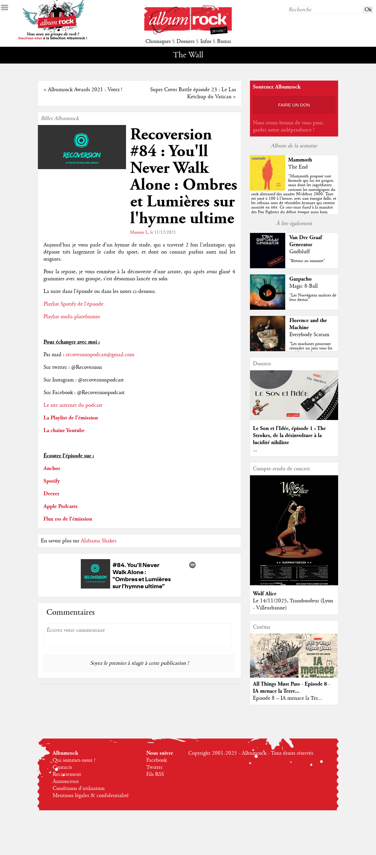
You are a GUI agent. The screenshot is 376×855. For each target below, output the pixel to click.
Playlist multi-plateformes (71, 316)
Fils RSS (155, 774)
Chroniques (158, 41)
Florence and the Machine (308, 324)
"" (294, 203)
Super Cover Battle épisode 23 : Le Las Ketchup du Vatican (193, 93)
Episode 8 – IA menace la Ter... (287, 698)
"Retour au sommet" (307, 261)
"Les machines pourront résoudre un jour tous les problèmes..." (310, 348)
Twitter (154, 767)
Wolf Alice (264, 593)
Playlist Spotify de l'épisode (73, 304)
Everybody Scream (309, 334)
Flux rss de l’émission (67, 519)
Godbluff (299, 251)
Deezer (51, 493)
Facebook (156, 760)
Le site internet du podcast (72, 405)
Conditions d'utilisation (79, 788)
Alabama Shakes (98, 540)
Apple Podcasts (60, 506)
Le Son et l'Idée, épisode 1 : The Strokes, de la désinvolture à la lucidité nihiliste (289, 435)
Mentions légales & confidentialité (91, 795)
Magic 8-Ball (303, 286)
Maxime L (139, 232)
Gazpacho (300, 279)
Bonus (224, 41)
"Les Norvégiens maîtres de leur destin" (312, 297)
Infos (205, 41)
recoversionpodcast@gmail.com (100, 354)
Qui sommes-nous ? (74, 760)
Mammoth (300, 159)
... (255, 449)
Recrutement (67, 774)
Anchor (51, 468)
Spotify (51, 481)
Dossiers (185, 41)
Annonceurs (66, 781)
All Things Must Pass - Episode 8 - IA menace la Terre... (291, 687)
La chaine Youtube (64, 430)
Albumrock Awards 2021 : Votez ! (85, 89)
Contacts (62, 767)
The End (298, 167)
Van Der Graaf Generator (305, 241)
